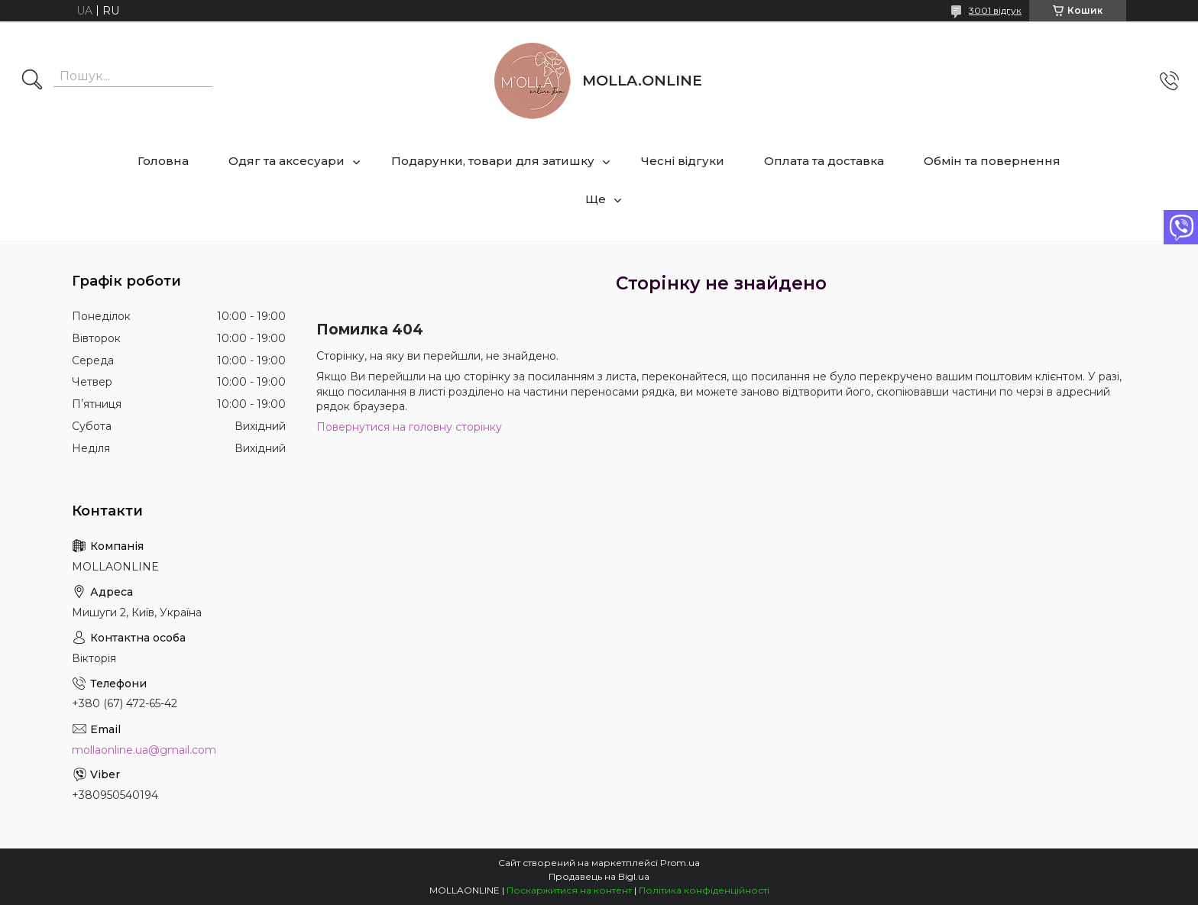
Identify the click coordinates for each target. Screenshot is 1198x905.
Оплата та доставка (824, 161)
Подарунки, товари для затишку (492, 161)
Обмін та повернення (992, 161)
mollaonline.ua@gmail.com (144, 750)
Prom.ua (680, 862)
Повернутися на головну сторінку (409, 427)
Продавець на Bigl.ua (599, 876)
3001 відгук (995, 10)
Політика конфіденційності (704, 890)
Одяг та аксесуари (286, 161)
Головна (163, 161)
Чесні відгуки (682, 161)
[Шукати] (32, 80)
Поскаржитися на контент (569, 890)
